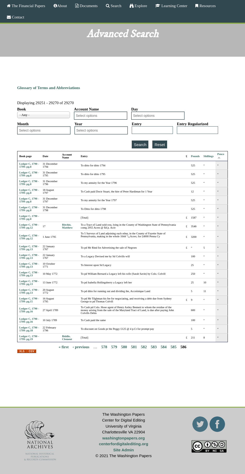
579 (114, 347)
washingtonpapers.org (123, 438)
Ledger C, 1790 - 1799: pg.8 (29, 165)
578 (104, 347)
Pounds (195, 156)
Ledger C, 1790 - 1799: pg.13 (29, 248)
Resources (207, 6)
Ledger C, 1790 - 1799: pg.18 (29, 329)
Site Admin (123, 450)
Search (115, 6)
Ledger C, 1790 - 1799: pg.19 (29, 338)
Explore (140, 6)
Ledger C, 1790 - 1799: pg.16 (29, 310)
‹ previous (81, 347)
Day (134, 109)
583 (154, 347)
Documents (88, 6)
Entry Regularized (192, 124)
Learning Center (173, 6)
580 (124, 347)
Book (21, 109)
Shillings (208, 156)
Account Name (86, 109)
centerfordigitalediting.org (123, 444)
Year (78, 124)
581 (134, 347)
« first (64, 347)
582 (144, 347)
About (62, 6)
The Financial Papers (28, 6)
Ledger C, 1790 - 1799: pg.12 (29, 226)
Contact (17, 17)
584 (164, 347)
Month (23, 124)
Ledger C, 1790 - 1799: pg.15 (29, 300)
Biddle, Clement (67, 338)
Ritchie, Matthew (67, 226)
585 (174, 347)
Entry (137, 124)
